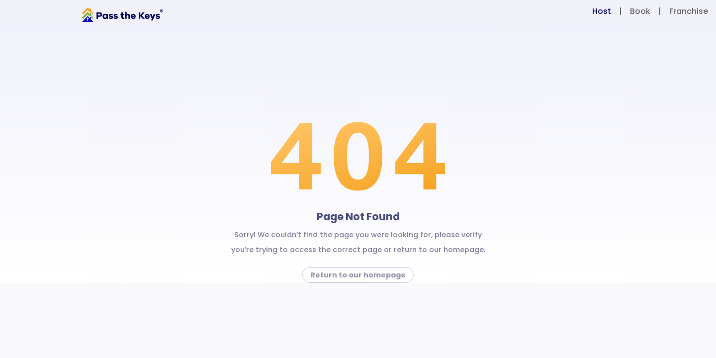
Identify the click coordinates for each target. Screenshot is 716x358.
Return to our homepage (358, 275)
